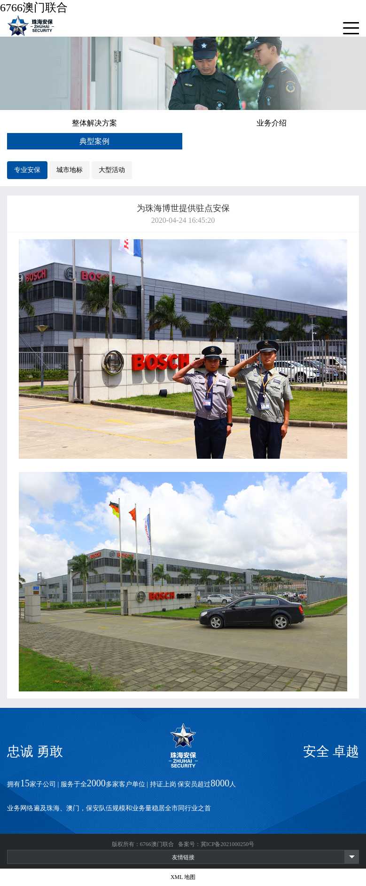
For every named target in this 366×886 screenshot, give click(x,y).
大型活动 (112, 169)
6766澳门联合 (34, 7)
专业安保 (27, 169)
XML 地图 (183, 877)
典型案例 (94, 141)
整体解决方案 (94, 123)
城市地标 (69, 169)
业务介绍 (272, 123)
